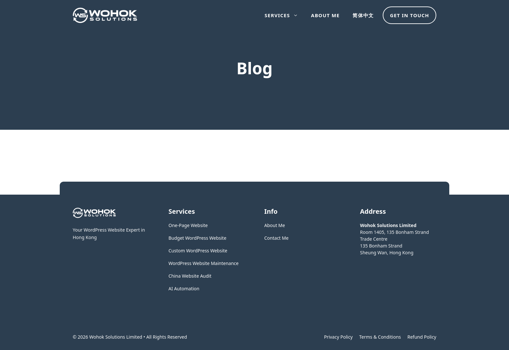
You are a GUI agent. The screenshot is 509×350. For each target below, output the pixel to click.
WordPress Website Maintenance (203, 263)
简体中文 (363, 15)
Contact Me (276, 238)
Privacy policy (338, 337)
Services (284, 15)
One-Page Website (188, 225)
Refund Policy (421, 337)
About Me (325, 15)
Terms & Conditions (380, 337)
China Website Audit (189, 276)
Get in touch (409, 15)
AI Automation (183, 288)
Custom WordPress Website (197, 250)
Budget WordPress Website (197, 238)
